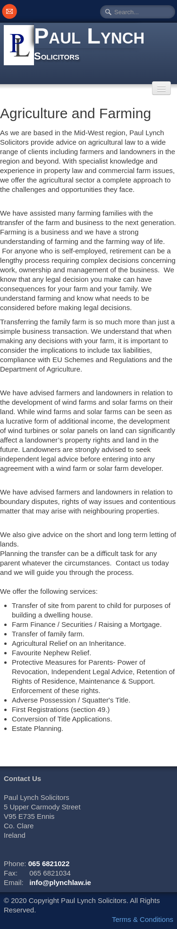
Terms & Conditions (142, 919)
